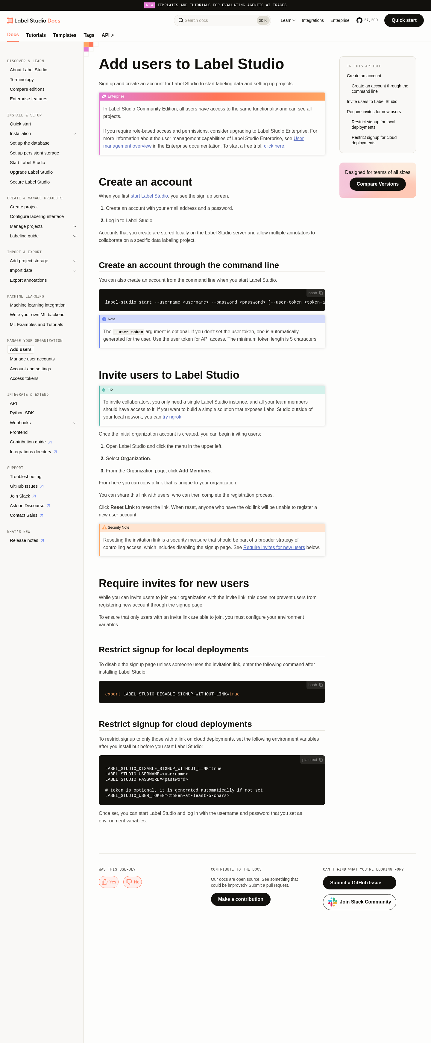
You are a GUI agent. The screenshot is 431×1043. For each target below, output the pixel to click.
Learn (288, 20)
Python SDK (22, 412)
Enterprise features (28, 98)
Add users (20, 349)
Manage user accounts (32, 359)
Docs (13, 34)
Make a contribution (240, 899)
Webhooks (20, 422)
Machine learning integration (38, 305)
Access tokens (24, 378)
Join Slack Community (359, 902)
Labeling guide (24, 236)
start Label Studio (149, 195)
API (107, 35)
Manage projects (26, 226)
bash (315, 293)
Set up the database (29, 143)
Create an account (364, 75)
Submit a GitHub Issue (355, 882)
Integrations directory (33, 451)
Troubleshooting (26, 476)
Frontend (19, 432)
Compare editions (27, 89)
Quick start (404, 20)
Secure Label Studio (30, 182)
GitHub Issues (26, 486)
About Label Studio (28, 69)
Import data (21, 270)
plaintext (312, 759)
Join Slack (23, 496)
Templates (65, 35)
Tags (89, 35)
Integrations (313, 20)
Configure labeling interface (37, 216)
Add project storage (29, 260)
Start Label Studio (27, 162)
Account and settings (30, 368)
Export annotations (28, 280)
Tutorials (36, 35)
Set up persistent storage (34, 153)
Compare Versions (378, 184)
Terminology (22, 79)
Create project (24, 206)
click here (274, 145)
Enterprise (340, 20)
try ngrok (172, 416)
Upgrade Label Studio (31, 172)
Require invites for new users (274, 547)
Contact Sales (26, 515)
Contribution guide (30, 441)
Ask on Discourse (30, 505)
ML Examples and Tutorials (36, 324)
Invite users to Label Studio (372, 101)
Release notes (27, 540)
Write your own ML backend (37, 314)
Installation (20, 133)
